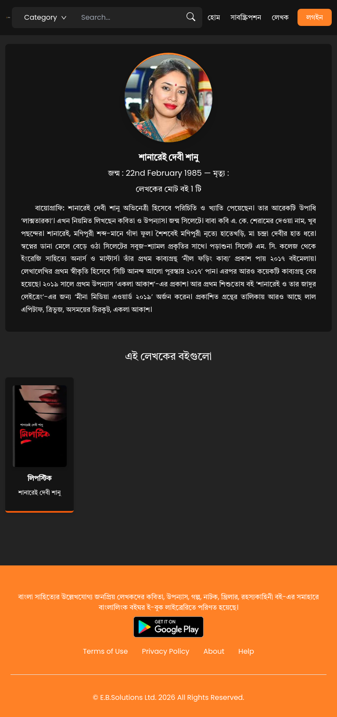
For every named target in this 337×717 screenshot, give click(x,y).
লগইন (314, 17)
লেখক (280, 17)
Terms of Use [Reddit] (105, 651)
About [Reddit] (213, 651)
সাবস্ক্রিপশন (245, 17)
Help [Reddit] (246, 651)
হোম (214, 17)
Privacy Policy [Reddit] (165, 651)
